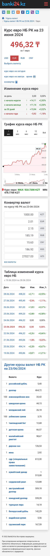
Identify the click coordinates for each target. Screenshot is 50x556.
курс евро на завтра (14, 76)
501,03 (22, 307)
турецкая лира (16, 505)
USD (6, 58)
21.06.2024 (9, 340)
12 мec (35, 132)
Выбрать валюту (12, 63)
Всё (44, 133)
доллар (12, 390)
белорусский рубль (18, 511)
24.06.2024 (9, 320)
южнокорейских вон (19, 397)
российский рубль (18, 383)
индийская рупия (17, 518)
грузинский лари (17, 524)
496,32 (22, 320)
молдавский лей (17, 410)
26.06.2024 (9, 307)
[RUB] (21, 235)
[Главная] (3, 18)
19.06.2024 (9, 353)
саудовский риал (17, 482)
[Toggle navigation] (45, 4)
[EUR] (21, 222)
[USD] (21, 228)
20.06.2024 (9, 346)
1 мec (8, 132)
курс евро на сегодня (14, 71)
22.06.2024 (9, 333)
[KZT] (21, 215)
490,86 (22, 353)
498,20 (22, 294)
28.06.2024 (9, 294)
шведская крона (17, 403)
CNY (31, 58)
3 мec (17, 132)
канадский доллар (18, 498)
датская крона (16, 429)
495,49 (22, 300)
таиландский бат (17, 423)
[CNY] (21, 242)
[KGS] (21, 249)
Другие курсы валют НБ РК (24, 366)
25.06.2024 (9, 313)
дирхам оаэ (14, 446)
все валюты (10, 262)
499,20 (22, 313)
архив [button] (30, 76)
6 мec (26, 132)
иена (11, 452)
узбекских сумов (17, 416)
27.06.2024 (9, 300)
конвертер (10, 82)
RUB (23, 58)
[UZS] (21, 256)
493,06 (22, 340)
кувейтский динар (18, 472)
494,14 (22, 346)
